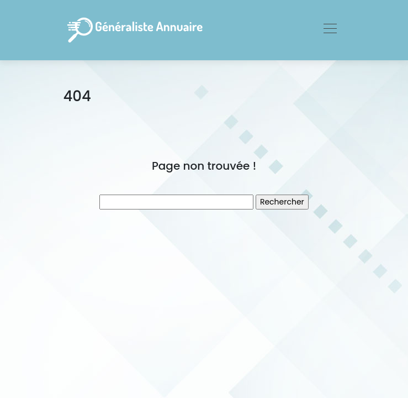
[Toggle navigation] (329, 30)
